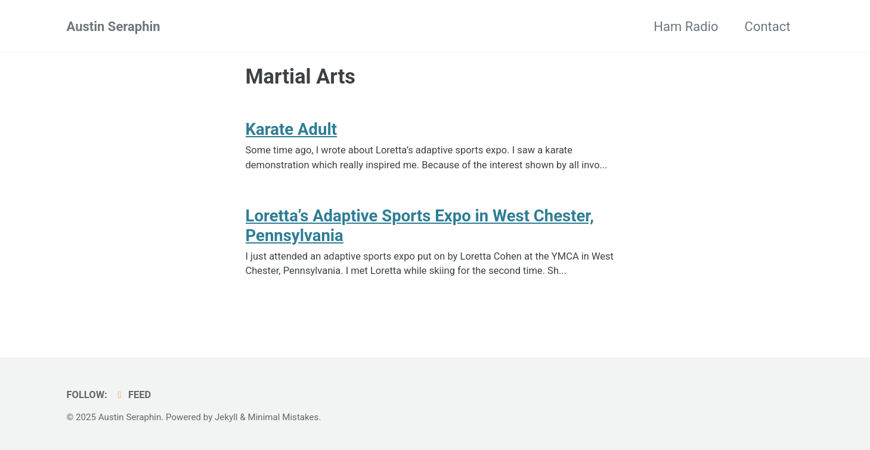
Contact (768, 26)
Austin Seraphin (113, 26)
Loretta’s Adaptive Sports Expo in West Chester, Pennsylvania (420, 225)
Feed (132, 394)
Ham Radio (686, 26)
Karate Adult (291, 129)
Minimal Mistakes (282, 417)
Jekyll (226, 417)
